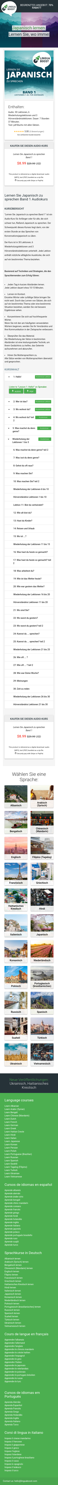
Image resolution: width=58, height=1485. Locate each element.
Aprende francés (12, 1209)
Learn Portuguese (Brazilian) (18, 1154)
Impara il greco (11, 1448)
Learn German (11, 1125)
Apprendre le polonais (15, 1372)
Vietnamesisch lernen (14, 1326)
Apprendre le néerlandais (16, 1368)
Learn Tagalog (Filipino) (15, 1167)
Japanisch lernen (12, 1294)
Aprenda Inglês (11, 1418)
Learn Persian (11, 1147)
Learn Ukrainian (11, 1173)
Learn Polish (10, 1151)
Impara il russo (11, 1461)
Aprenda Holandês (13, 1415)
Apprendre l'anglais (13, 1346)
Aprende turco (11, 1245)
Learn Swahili (10, 1164)
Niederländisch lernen (14, 1300)
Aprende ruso (10, 1238)
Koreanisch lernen (13, 1297)
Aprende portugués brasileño (18, 1235)
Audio (16, 391)
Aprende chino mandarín (16, 1203)
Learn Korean (10, 1144)
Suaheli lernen (11, 1316)
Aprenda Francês (12, 1408)
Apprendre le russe (13, 1378)
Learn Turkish (10, 1170)
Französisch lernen (13, 1278)
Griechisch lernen (12, 1281)
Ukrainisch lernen (12, 1323)
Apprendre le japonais (14, 1365)
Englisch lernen (11, 1271)
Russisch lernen (12, 1310)
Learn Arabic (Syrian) (14, 1109)
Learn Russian (11, 1157)
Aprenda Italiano (12, 1421)
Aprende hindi (11, 1216)
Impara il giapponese (14, 1445)
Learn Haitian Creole (14, 1131)
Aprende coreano (12, 1206)
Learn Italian (10, 1138)
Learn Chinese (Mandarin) (16, 1115)
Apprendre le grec (12, 1359)
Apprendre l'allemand (14, 1343)
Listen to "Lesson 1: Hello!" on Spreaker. (28, 387)
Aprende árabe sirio (13, 1196)
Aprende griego (11, 1212)
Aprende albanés (12, 1190)
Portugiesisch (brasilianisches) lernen (22, 1307)
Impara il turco (11, 1470)
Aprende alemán (12, 1193)
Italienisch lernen (12, 1291)
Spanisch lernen (12, 1313)
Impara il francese (13, 1441)
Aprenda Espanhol (13, 1405)
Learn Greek (10, 1128)
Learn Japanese (12, 1141)
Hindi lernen (10, 1287)
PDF (30, 391)
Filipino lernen (11, 1274)
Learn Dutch (10, 1119)
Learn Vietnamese (13, 1176)
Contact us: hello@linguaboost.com (20, 1481)
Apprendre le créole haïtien (17, 1352)
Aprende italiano (12, 1225)
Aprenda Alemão (12, 1402)
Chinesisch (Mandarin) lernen (18, 1268)
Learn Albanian (11, 1106)
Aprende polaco (12, 1232)
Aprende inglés (11, 1222)
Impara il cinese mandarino (17, 1438)
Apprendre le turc (12, 1381)
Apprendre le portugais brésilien (19, 1375)
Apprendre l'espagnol (14, 1356)
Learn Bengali (11, 1112)
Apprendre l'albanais (14, 1339)
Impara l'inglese (11, 1451)
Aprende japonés (12, 1229)
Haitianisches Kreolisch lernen (19, 1284)
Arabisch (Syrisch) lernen (16, 1262)
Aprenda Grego (11, 1412)
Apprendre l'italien (13, 1362)
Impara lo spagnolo (13, 1464)
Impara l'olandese (12, 1454)
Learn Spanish (11, 1160)
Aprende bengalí (12, 1200)
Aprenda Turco (11, 1424)
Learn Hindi (9, 1135)
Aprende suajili (11, 1241)
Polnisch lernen (11, 1303)
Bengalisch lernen (12, 1265)
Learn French (10, 1122)
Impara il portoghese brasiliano (19, 1457)
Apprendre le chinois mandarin (19, 1349)
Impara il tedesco (12, 1467)
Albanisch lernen (12, 1258)
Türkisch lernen (11, 1319)
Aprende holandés (13, 1219)
